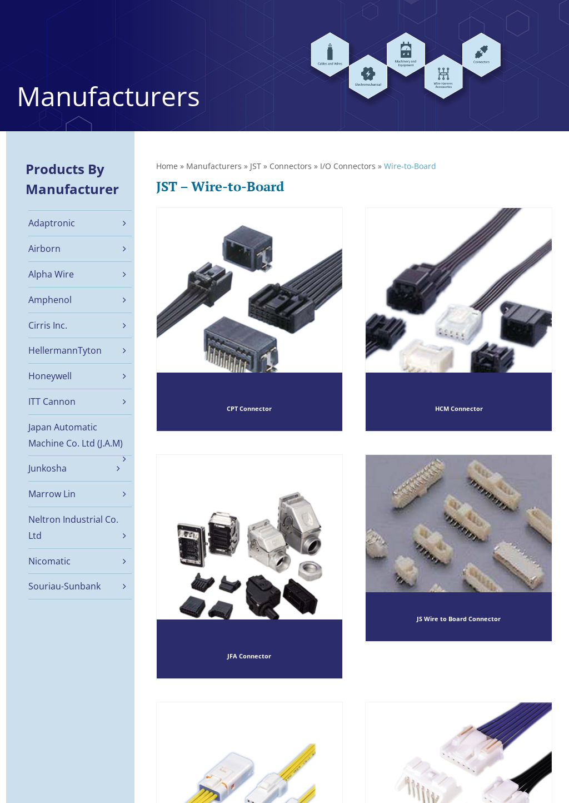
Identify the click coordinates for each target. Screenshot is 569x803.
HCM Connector (459, 409)
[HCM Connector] (459, 320)
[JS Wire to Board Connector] (459, 548)
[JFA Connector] (250, 566)
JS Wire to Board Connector (459, 619)
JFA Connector (249, 656)
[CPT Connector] (250, 320)
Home (167, 166)
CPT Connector (249, 409)
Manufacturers (214, 166)
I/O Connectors (348, 166)
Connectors (290, 166)
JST (255, 166)
